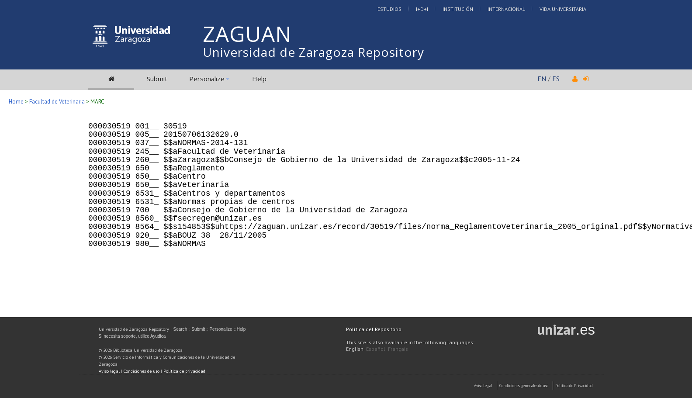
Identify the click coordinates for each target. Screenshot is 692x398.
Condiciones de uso (141, 371)
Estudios (389, 9)
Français (398, 349)
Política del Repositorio (373, 329)
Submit (157, 78)
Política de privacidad (184, 371)
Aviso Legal (483, 385)
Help (259, 78)
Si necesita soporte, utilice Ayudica (132, 336)
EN (541, 78)
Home (16, 101)
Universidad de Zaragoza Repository (313, 52)
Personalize (207, 78)
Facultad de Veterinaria (57, 101)
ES (556, 78)
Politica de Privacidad (574, 385)
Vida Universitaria (563, 9)
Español (375, 349)
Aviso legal (109, 371)
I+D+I (422, 9)
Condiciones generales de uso (523, 385)
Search (180, 329)
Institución (458, 9)
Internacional (506, 9)
